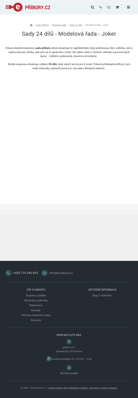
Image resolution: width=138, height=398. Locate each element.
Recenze (36, 320)
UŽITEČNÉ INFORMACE (102, 289)
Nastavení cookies (78, 388)
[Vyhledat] (92, 7)
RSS (65, 388)
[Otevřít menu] (128, 7)
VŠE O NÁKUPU (35, 289)
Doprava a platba (36, 295)
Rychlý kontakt (69, 373)
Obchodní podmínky (36, 300)
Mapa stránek (55, 388)
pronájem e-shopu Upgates (103, 388)
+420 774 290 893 (25, 273)
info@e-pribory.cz (61, 273)
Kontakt (36, 310)
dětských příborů (94, 68)
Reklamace (36, 305)
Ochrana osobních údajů (35, 315)
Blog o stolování (102, 295)
